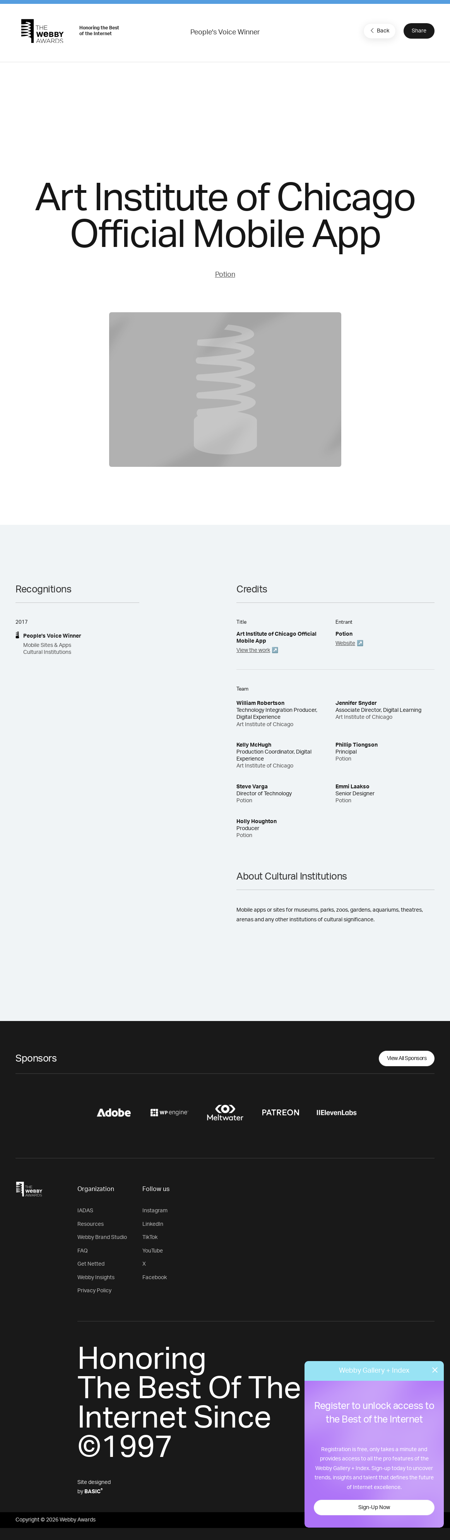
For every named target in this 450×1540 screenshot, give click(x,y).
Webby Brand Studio (102, 1237)
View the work (253, 650)
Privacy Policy (94, 1290)
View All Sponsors (407, 1058)
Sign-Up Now (374, 1507)
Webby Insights (96, 1277)
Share (419, 31)
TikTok (149, 1237)
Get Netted (90, 1264)
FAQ (82, 1251)
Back (378, 30)
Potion (225, 274)
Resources (90, 1224)
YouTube (152, 1251)
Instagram (155, 1210)
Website (345, 643)
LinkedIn (152, 1224)
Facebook (154, 1277)
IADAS (85, 1210)
